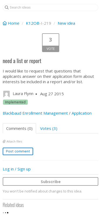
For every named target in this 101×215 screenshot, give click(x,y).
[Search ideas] (50, 7)
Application (82, 113)
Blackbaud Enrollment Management (35, 113)
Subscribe (51, 181)
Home (11, 23)
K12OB (32, 23)
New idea (66, 23)
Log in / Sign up (17, 169)
